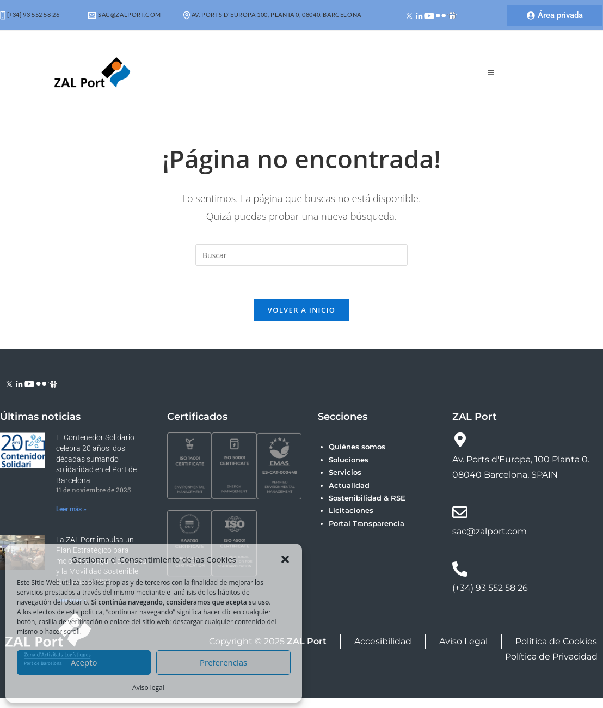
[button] (285, 559)
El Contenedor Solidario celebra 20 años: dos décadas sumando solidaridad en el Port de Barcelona (96, 458)
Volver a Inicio (301, 310)
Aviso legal (148, 687)
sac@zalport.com (124, 14)
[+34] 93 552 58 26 (29, 14)
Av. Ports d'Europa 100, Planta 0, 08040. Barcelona (272, 14)
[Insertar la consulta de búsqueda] (301, 255)
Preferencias (223, 662)
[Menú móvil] (491, 72)
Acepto (84, 662)
